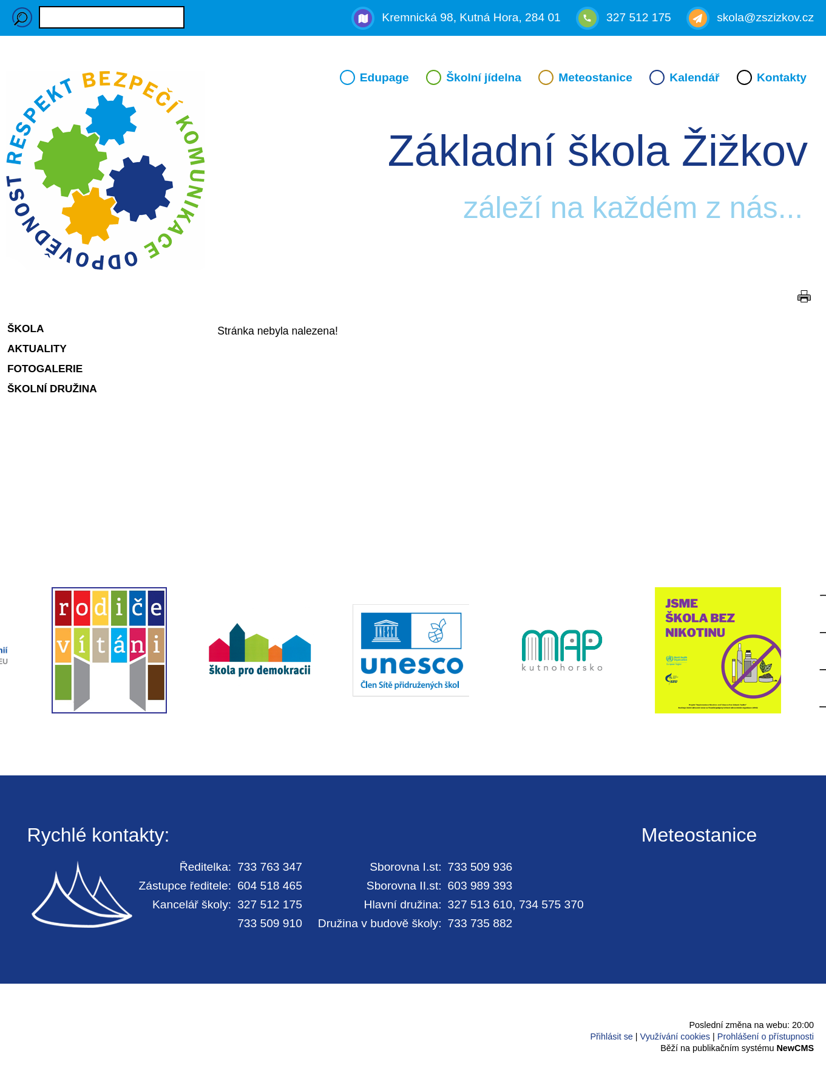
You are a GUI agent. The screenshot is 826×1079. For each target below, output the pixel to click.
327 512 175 (638, 17)
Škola (25, 328)
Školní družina (52, 389)
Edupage (384, 77)
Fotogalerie (45, 369)
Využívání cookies (675, 1036)
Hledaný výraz (22, 17)
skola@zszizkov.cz (765, 17)
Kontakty (782, 77)
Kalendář (694, 77)
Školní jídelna (483, 77)
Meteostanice (595, 77)
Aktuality (37, 348)
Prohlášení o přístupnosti (765, 1036)
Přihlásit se (611, 1036)
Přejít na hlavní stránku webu (413, 172)
